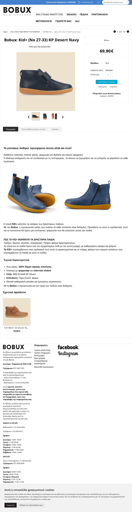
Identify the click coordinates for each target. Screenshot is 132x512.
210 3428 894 (18, 463)
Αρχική (5, 32)
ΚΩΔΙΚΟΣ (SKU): (96, 70)
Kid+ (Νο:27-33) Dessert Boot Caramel (16, 327)
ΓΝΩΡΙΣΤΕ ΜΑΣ (63, 21)
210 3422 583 (18, 368)
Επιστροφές (39, 355)
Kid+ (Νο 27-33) (47, 32)
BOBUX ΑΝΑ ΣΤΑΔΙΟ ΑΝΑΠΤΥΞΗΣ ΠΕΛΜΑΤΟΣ (25, 32)
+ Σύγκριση (113, 87)
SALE (77, 21)
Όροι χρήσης (39, 358)
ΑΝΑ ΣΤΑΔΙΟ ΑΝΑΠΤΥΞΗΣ (49, 14)
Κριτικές (55, 129)
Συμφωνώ (10, 505)
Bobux (106, 40)
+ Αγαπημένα (102, 87)
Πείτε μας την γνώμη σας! (40, 46)
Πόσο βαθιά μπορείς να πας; (33, 129)
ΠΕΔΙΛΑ (84, 14)
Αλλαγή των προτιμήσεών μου (31, 505)
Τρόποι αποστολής (42, 350)
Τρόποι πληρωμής (42, 352)
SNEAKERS (71, 14)
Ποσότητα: (94, 74)
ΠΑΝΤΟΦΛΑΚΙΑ (99, 14)
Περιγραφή (10, 129)
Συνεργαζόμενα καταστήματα (40, 362)
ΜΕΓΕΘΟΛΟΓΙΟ (44, 21)
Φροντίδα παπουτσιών (44, 367)
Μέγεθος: (94, 63)
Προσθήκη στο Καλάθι (106, 82)
